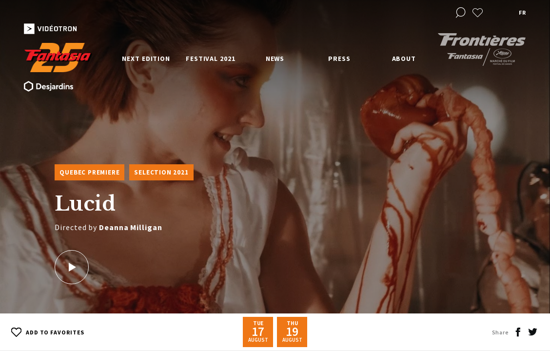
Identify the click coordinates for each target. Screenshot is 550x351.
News (275, 58)
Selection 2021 (161, 172)
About (404, 58)
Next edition (146, 58)
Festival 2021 (211, 58)
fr (522, 12)
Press (339, 58)
